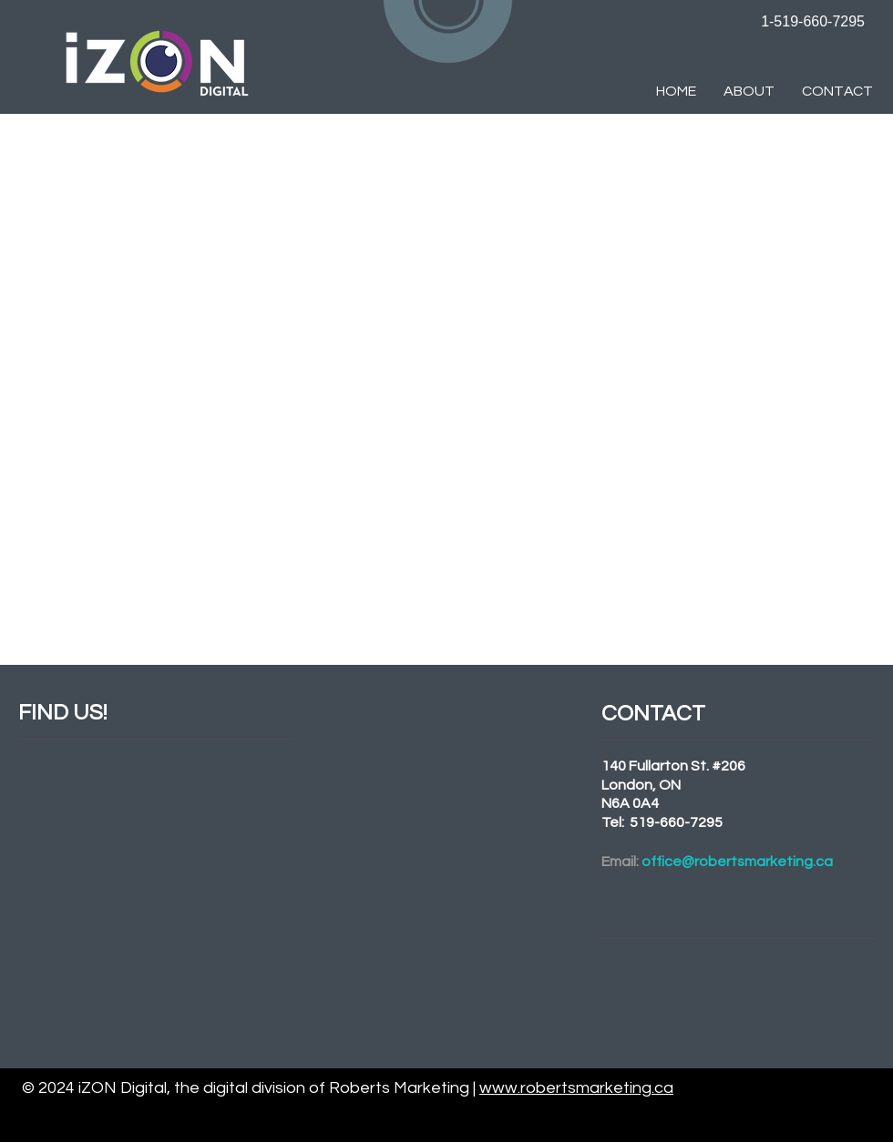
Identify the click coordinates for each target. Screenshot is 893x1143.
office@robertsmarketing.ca (737, 861)
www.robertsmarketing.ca (576, 1088)
